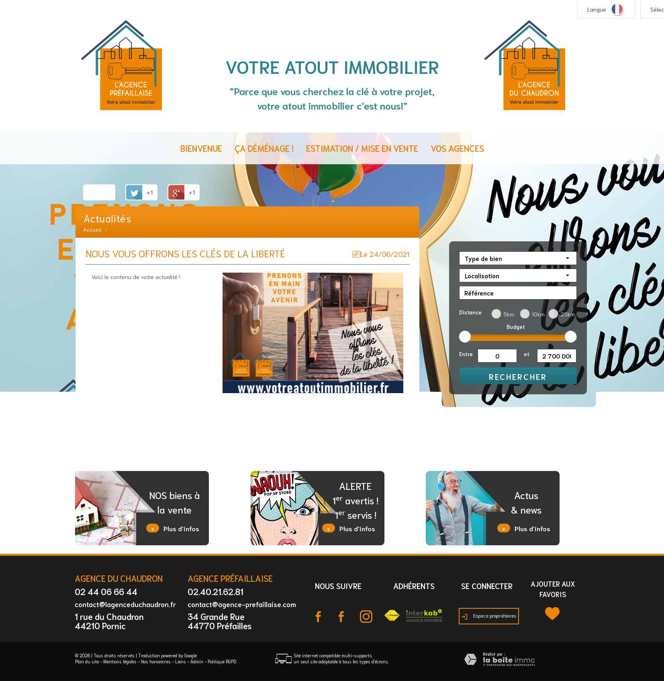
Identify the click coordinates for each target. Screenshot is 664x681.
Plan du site (87, 661)
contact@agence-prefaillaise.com (242, 603)
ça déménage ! (264, 148)
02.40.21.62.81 (215, 591)
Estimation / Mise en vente (362, 148)
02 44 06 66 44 (106, 591)
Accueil (93, 230)
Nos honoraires (156, 661)
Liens (180, 661)
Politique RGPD (222, 661)
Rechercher (518, 376)
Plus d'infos (172, 528)
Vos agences (457, 148)
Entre (466, 354)
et (526, 354)
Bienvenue (201, 148)
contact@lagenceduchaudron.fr (125, 603)
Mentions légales (120, 661)
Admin (196, 661)
